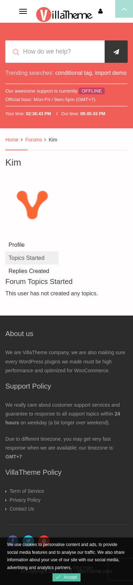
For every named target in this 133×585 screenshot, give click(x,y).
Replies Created (29, 271)
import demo (111, 73)
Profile (16, 245)
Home (11, 140)
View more (83, 567)
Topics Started (26, 258)
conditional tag (73, 73)
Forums (33, 140)
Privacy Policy (25, 500)
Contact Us (22, 509)
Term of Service (27, 491)
